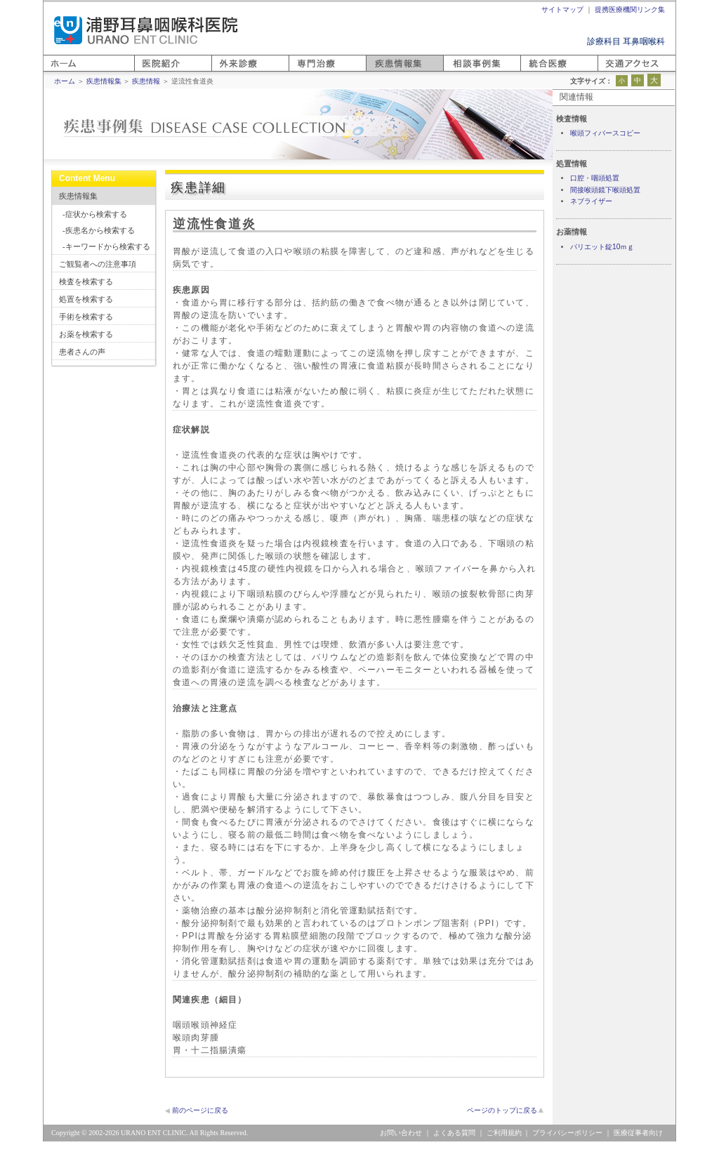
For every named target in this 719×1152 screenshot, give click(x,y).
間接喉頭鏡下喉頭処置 (605, 190)
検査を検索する (86, 281)
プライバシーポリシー (567, 1133)
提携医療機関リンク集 (630, 9)
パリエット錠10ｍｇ (602, 247)
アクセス (614, 71)
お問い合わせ (401, 1133)
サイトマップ (562, 9)
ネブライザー (591, 201)
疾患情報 (146, 81)
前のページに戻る (200, 1110)
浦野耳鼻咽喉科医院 (146, 30)
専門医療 (305, 71)
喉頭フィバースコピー (605, 133)
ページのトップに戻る (502, 1110)
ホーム (56, 71)
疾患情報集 (78, 196)
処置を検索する (86, 299)
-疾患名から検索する (98, 230)
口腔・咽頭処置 (594, 178)
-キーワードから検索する (106, 246)
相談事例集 (464, 71)
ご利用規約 (504, 1133)
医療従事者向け (638, 1133)
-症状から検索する (94, 214)
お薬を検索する (86, 334)
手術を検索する (86, 316)
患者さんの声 (82, 351)
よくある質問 (454, 1133)
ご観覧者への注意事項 (97, 264)
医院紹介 (151, 71)
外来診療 (228, 71)
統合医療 (537, 71)
